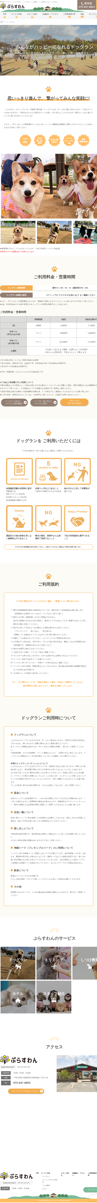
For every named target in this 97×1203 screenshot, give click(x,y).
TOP (4, 14)
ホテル (44, 1188)
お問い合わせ (74, 402)
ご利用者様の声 (69, 14)
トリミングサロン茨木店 (50, 1181)
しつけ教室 (46, 1184)
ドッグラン (46, 1178)
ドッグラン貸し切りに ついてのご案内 (43, 402)
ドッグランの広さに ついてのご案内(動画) (13, 402)
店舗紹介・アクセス (50, 14)
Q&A (82, 14)
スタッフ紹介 (32, 14)
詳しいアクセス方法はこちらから (26, 1093)
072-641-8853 (21, 1084)
